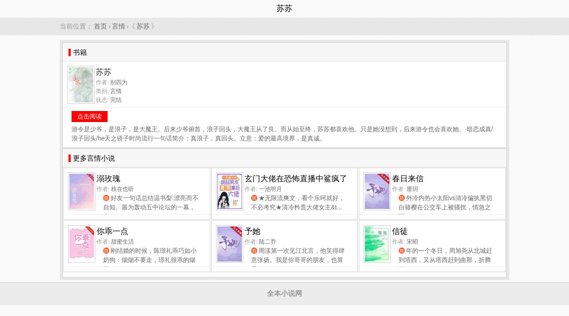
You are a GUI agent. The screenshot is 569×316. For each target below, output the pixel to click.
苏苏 (143, 26)
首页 (100, 26)
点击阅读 (89, 116)
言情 (118, 26)
